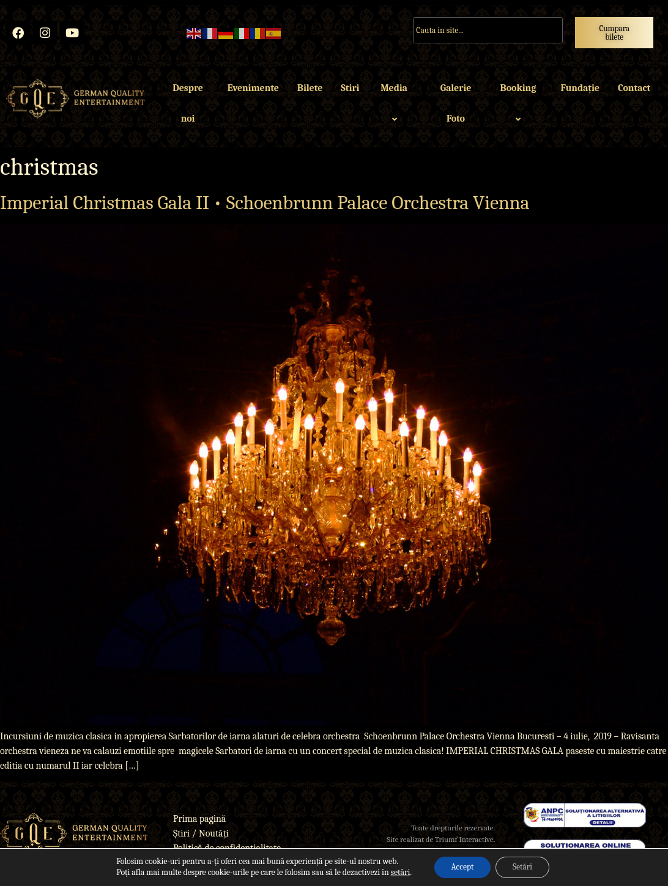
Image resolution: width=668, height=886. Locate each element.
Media (395, 104)
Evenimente (253, 88)
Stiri (350, 88)
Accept (460, 867)
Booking (520, 104)
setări (397, 872)
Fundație (579, 88)
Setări (524, 867)
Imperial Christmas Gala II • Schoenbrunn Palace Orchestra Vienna (264, 202)
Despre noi (188, 104)
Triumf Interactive (464, 839)
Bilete (309, 88)
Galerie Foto (456, 104)
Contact (634, 88)
